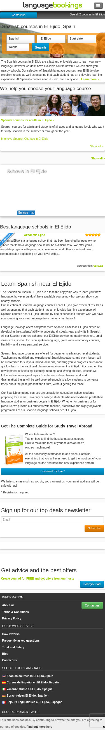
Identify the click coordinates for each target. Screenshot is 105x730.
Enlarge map (26, 212)
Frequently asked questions (21, 640)
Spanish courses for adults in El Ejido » (27, 120)
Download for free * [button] (52, 471)
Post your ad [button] (92, 584)
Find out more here (39, 726)
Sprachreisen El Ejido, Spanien (25, 695)
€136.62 (98, 265)
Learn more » (90, 79)
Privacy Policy (12, 618)
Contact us (18, 15)
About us (8, 605)
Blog (5, 653)
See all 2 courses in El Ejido (87, 14)
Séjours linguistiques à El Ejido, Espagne (32, 702)
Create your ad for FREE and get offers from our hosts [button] (37, 578)
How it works (11, 634)
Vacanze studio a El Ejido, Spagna (27, 689)
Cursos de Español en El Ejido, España (30, 682)
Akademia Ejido (34, 235)
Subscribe (94, 528)
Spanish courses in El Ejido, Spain (27, 676)
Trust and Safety (13, 647)
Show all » (96, 146)
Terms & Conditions (15, 612)
